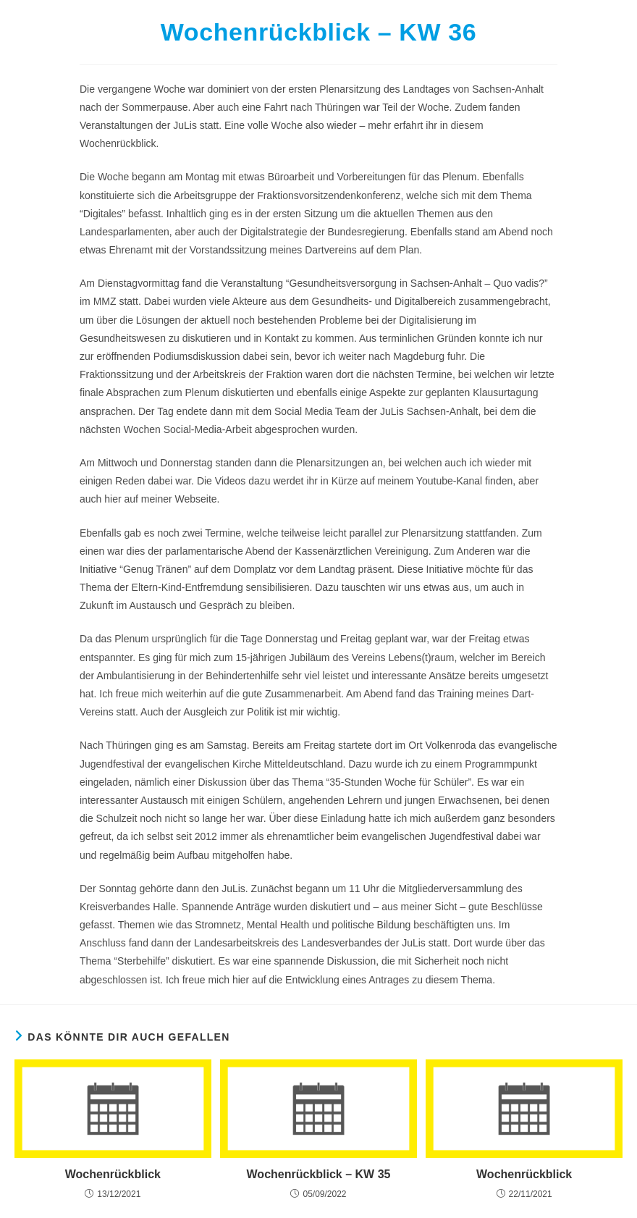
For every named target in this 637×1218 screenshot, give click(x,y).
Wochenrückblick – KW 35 (319, 1174)
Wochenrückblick (113, 1174)
